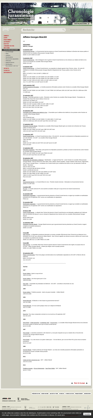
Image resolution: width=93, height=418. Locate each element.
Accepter (87, 414)
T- (7, 28)
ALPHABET (7, 42)
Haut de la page (79, 383)
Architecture (54, 393)
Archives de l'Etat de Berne (29, 407)
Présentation (36, 393)
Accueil (11, 28)
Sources (61, 393)
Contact (5, 30)
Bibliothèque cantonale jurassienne (72, 407)
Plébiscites (8, 60)
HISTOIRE (7, 48)
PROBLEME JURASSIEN (11, 50)
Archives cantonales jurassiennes (12, 407)
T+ (4, 28)
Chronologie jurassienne (21, 14)
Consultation (69, 393)
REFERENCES (8, 72)
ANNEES (6, 36)
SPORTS (6, 68)
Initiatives (8, 55)
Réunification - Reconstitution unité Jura (12, 65)
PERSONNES (7, 40)
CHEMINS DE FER (9, 46)
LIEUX (5, 38)
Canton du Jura (9, 399)
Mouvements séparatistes (12, 59)
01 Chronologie (9, 51)
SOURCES (7, 70)
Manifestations (9, 57)
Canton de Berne (23, 399)
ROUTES (6, 44)
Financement (79, 393)
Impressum (87, 393)
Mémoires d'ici (48, 407)
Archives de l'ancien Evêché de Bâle (86, 407)
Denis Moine (44, 393)
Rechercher (63, 29)
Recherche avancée (77, 30)
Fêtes (7, 53)
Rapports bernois (10, 62)
